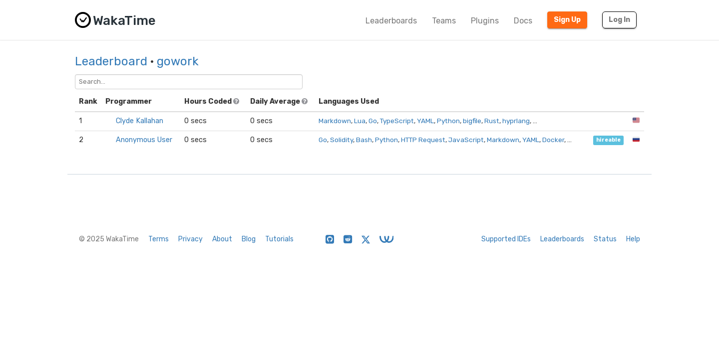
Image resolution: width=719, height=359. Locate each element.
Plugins (485, 20)
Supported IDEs (506, 239)
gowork (178, 61)
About (222, 239)
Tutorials (279, 239)
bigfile (472, 121)
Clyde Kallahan (139, 121)
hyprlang (516, 121)
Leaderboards (391, 20)
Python (448, 121)
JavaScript (466, 140)
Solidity (341, 140)
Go (372, 121)
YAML (425, 121)
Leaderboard (111, 61)
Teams (444, 20)
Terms (158, 239)
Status (605, 239)
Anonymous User (144, 140)
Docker (553, 140)
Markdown (335, 121)
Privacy (190, 239)
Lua (359, 121)
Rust (491, 121)
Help (633, 239)
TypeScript (397, 121)
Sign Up (567, 19)
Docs (523, 20)
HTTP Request (423, 140)
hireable (608, 140)
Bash (364, 140)
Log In (619, 19)
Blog (249, 239)
